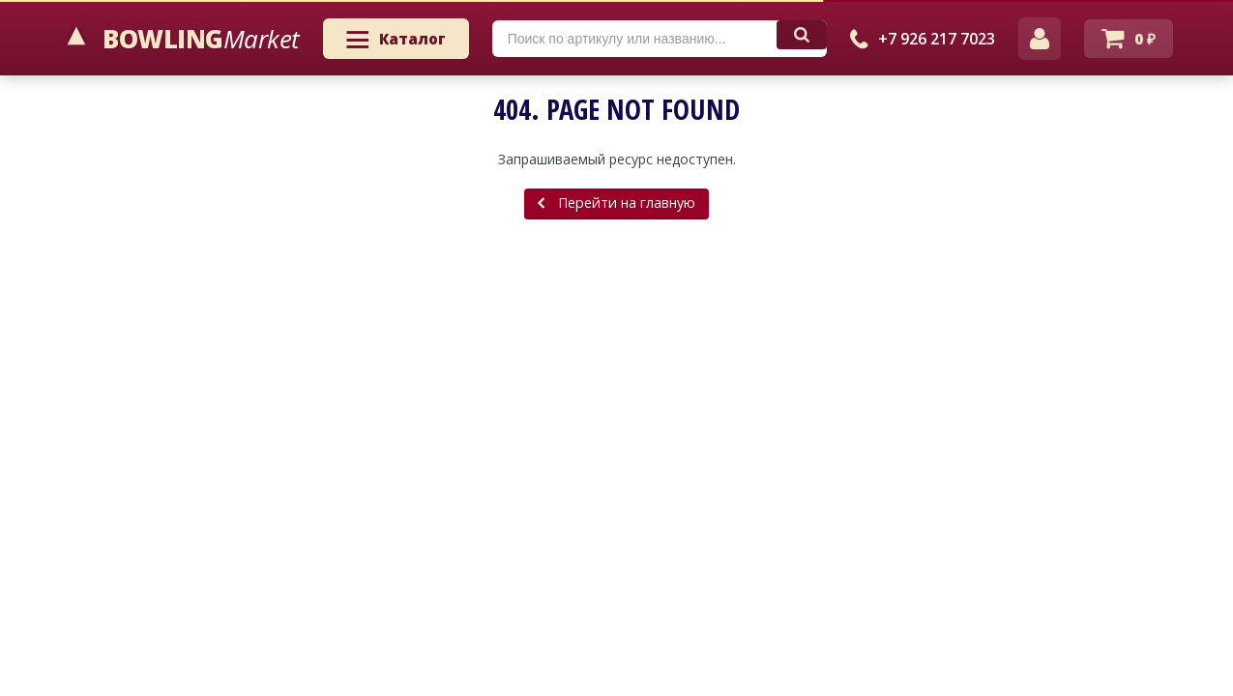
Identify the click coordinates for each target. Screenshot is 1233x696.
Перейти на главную (616, 202)
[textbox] (634, 38)
